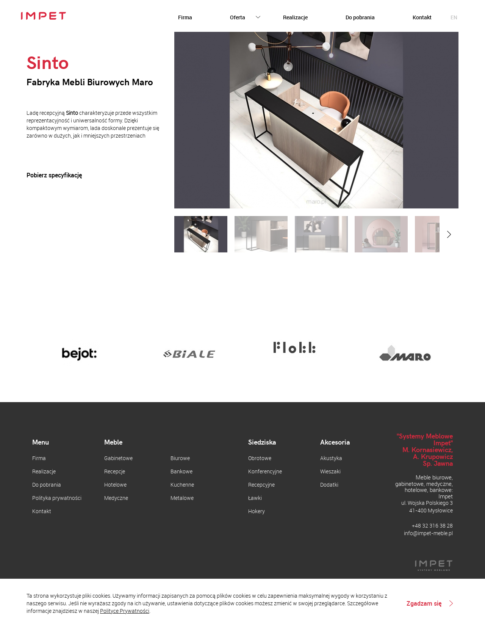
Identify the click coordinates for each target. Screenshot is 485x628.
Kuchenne (182, 484)
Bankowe (181, 471)
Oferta (237, 17)
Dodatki (329, 484)
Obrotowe (259, 458)
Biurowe (180, 458)
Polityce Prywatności (124, 610)
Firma (185, 17)
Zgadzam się (424, 603)
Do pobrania (360, 17)
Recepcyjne (261, 484)
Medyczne (116, 497)
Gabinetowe (118, 458)
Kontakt (422, 17)
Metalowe (182, 497)
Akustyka (331, 458)
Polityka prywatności (56, 497)
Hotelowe (115, 484)
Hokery (256, 511)
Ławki (255, 497)
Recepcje (114, 471)
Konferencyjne (265, 471)
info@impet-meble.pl (428, 533)
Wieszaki (330, 471)
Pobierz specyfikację (54, 175)
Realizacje (295, 17)
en (454, 17)
